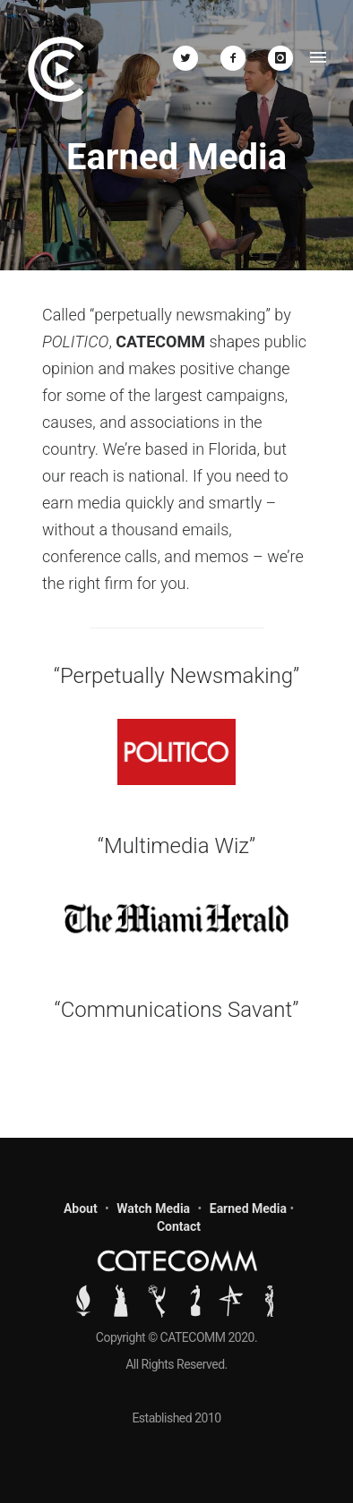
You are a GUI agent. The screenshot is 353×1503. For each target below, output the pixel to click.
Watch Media (153, 1208)
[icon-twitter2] (190, 58)
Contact (179, 1226)
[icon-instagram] (280, 58)
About (81, 1208)
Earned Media (248, 1208)
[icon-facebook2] (237, 58)
